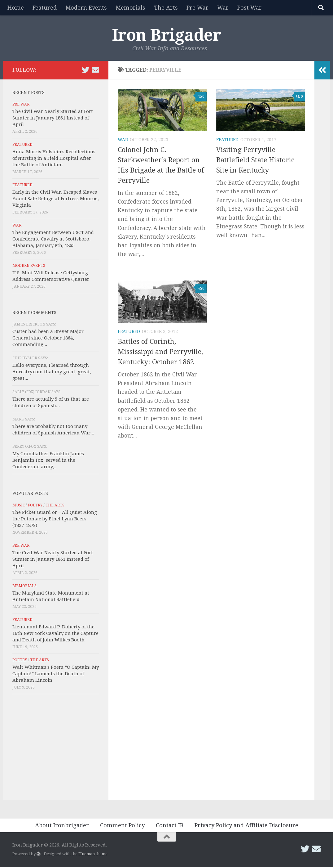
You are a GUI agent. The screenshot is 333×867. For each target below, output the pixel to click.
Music (18, 505)
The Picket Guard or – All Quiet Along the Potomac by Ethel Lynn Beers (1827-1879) (54, 519)
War (223, 7)
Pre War (197, 7)
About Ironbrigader (62, 825)
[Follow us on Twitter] (85, 70)
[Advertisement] (55, 748)
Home (15, 7)
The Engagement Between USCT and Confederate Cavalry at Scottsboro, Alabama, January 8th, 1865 (53, 239)
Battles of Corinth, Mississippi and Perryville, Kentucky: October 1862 (160, 352)
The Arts (166, 7)
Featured (45, 7)
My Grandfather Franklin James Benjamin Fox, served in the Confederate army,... (48, 460)
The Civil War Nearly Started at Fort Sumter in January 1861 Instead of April (52, 118)
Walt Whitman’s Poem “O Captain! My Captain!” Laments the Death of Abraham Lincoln (55, 673)
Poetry (35, 505)
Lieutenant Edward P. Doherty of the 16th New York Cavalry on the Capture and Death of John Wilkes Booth (55, 633)
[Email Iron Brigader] (95, 70)
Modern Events (86, 7)
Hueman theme (92, 853)
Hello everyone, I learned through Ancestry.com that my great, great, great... (51, 371)
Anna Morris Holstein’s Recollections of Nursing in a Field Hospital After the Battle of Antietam (53, 158)
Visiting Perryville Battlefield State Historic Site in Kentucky (255, 160)
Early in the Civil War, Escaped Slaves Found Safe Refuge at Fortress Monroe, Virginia (55, 198)
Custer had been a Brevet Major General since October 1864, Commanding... (48, 338)
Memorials (130, 7)
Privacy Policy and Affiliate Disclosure (246, 825)
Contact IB (169, 825)
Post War (249, 7)
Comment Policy (122, 825)
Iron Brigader (166, 35)
